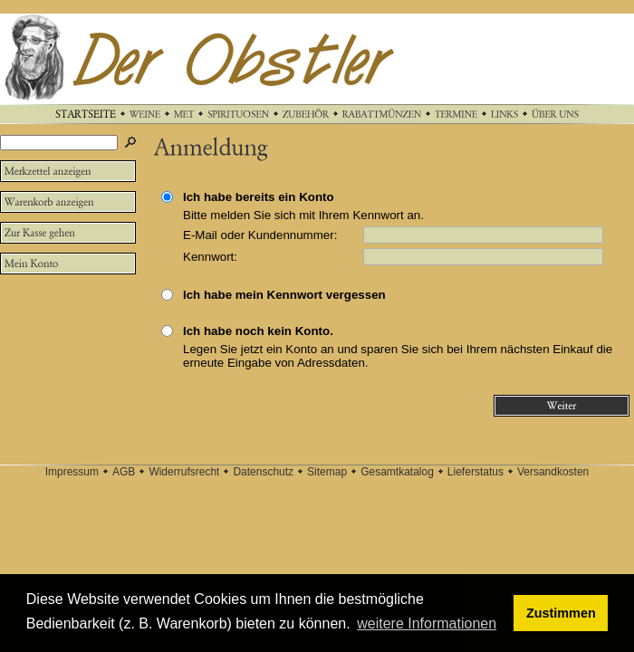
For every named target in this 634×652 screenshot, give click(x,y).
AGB (123, 471)
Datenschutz (263, 471)
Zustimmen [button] (561, 613)
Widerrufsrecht (184, 471)
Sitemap (327, 471)
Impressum (72, 471)
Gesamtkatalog (397, 471)
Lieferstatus (475, 471)
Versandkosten (553, 471)
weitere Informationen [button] (426, 623)
